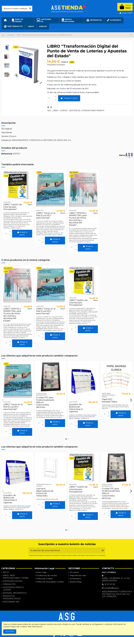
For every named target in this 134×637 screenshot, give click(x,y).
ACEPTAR (9, 631)
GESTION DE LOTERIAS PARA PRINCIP (86, 110)
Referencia (6, 154)
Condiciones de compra (46, 575)
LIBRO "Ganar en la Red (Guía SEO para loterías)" (45, 215)
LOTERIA (63, 110)
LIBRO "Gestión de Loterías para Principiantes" (12, 206)
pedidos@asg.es (112, 588)
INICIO (6, 572)
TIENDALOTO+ (9, 584)
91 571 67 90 (110, 584)
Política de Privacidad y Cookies (50, 582)
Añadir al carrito (69, 98)
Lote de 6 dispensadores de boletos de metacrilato (44, 492)
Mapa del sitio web (78, 575)
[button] (66, 439)
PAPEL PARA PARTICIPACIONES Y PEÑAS (16, 576)
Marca (122, 155)
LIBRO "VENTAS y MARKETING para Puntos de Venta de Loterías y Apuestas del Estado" (78, 219)
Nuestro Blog (76, 582)
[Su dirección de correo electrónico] (64, 550)
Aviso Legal (41, 572)
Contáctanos (75, 578)
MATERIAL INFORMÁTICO (14, 593)
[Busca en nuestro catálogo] (30, 8)
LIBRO (55, 110)
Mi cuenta (74, 572)
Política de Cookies (44, 578)
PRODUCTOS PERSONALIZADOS (12, 597)
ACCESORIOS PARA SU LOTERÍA (13, 588)
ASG (49, 110)
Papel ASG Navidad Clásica (109, 400)
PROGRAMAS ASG (11, 602)
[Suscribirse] (102, 550)
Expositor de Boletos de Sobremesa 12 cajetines (76, 408)
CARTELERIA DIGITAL (13, 581)
